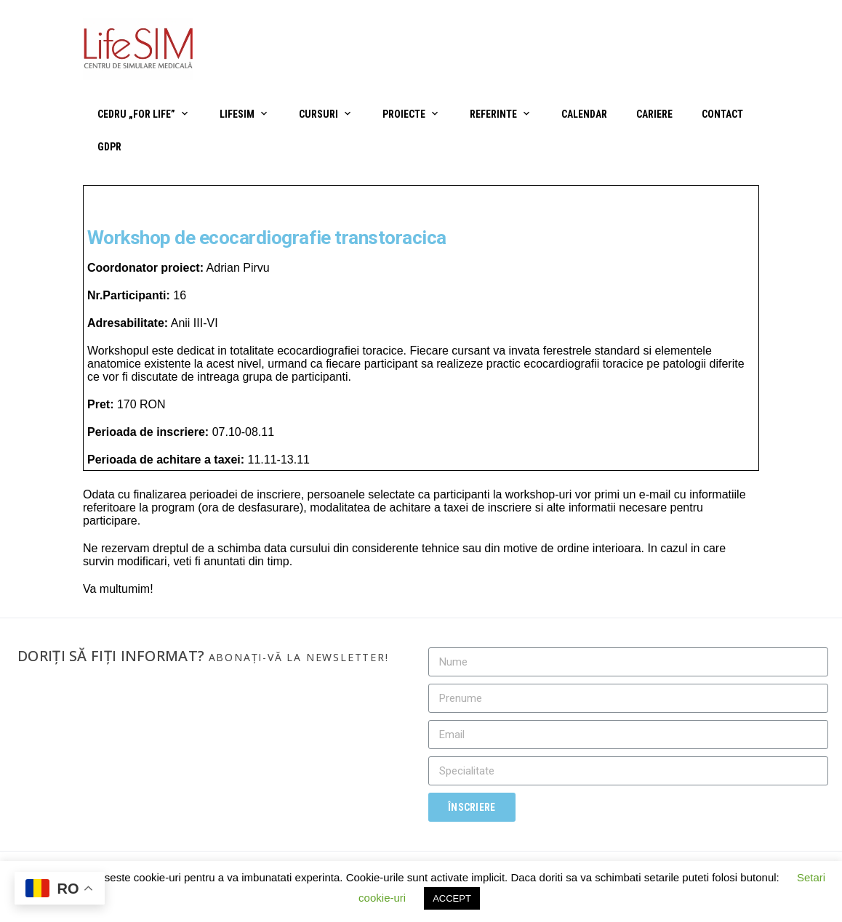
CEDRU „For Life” (136, 114)
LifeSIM (237, 114)
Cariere (654, 114)
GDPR (109, 147)
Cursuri (318, 114)
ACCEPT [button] (452, 898)
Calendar (584, 114)
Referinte (493, 114)
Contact (722, 114)
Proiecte (403, 114)
